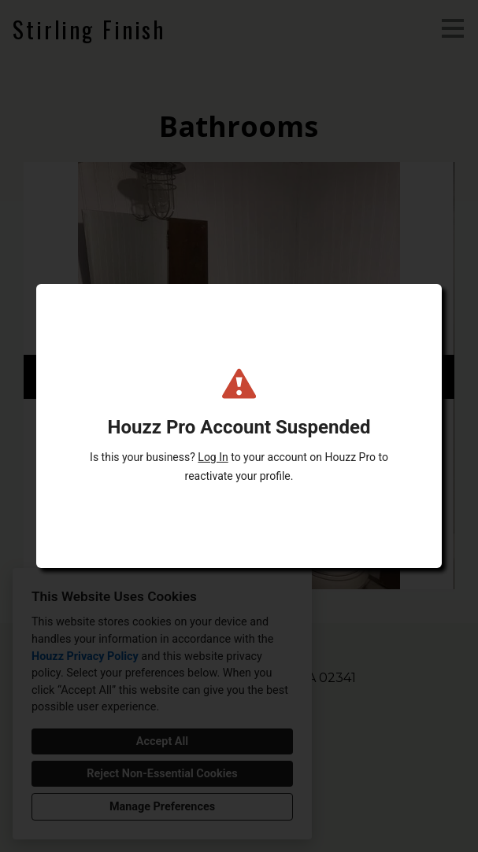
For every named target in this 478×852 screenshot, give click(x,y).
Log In (213, 457)
